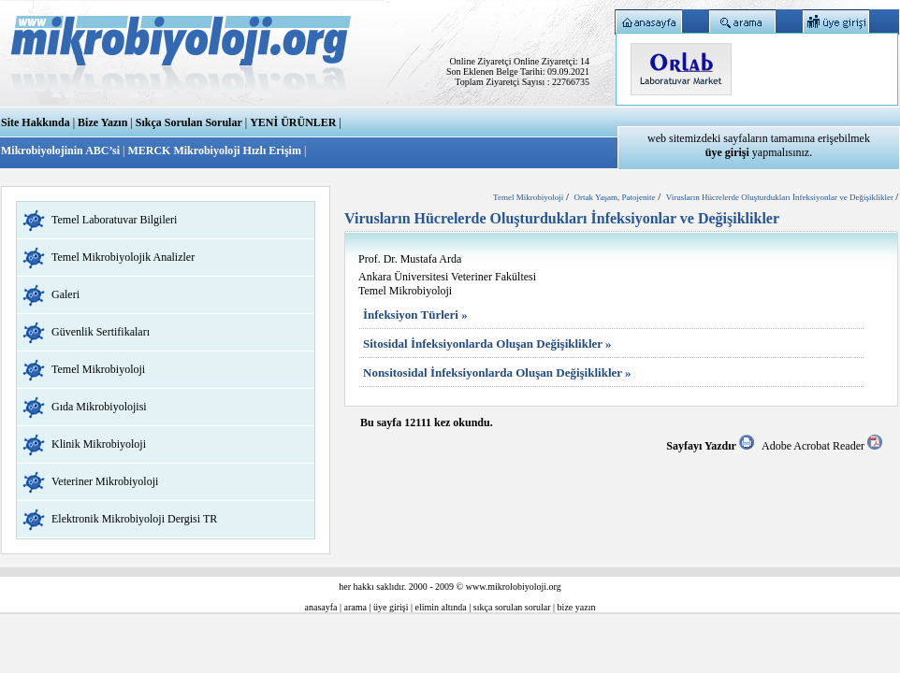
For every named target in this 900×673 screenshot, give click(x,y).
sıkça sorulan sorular (512, 607)
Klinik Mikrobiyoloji (98, 444)
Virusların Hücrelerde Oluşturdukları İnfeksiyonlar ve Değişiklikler (780, 197)
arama (355, 607)
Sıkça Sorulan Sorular (189, 122)
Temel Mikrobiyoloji (98, 369)
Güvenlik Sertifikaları (100, 331)
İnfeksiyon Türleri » (415, 315)
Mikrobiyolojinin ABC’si (62, 150)
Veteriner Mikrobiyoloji (104, 481)
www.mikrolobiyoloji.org (513, 586)
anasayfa (321, 607)
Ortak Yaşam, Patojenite (614, 197)
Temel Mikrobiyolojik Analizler (123, 257)
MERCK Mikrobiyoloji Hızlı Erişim (213, 150)
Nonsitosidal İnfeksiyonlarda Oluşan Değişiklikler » (497, 372)
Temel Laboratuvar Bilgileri (114, 219)
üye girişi (391, 607)
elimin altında (441, 607)
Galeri (65, 294)
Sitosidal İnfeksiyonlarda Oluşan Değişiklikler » (487, 343)
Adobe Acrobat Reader (822, 445)
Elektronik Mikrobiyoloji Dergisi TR (134, 518)
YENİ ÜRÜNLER (293, 122)
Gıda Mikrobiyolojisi (99, 406)
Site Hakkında (35, 122)
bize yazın (577, 607)
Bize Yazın (102, 122)
